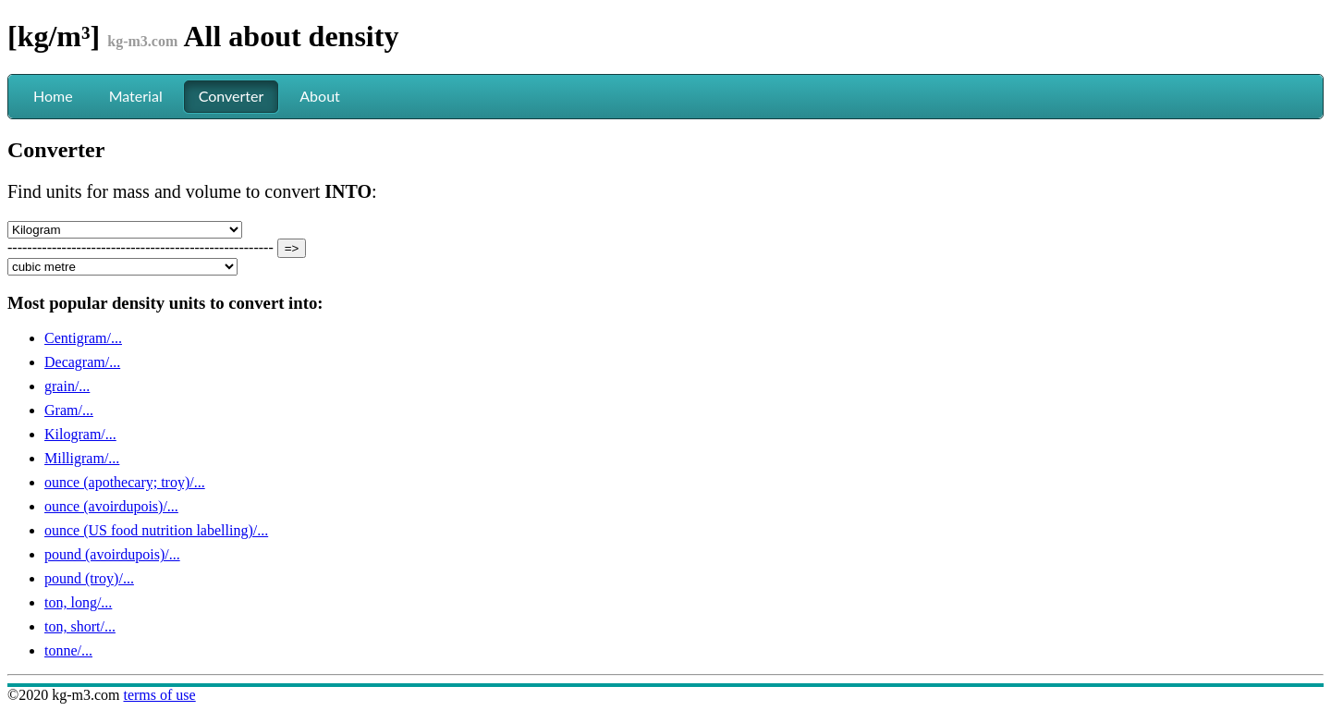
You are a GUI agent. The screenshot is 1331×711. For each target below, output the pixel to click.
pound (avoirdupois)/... (112, 554)
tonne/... (68, 650)
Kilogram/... (80, 434)
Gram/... (68, 410)
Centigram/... (83, 338)
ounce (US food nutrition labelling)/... (156, 530)
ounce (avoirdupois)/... (111, 506)
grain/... (67, 386)
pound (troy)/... (89, 578)
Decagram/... (82, 362)
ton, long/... (78, 602)
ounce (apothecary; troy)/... (124, 482)
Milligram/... (81, 458)
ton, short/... (80, 626)
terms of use (159, 695)
